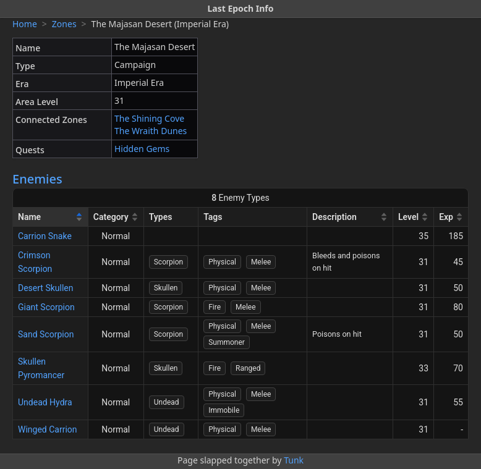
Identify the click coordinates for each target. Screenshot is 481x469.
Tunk (294, 460)
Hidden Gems (141, 148)
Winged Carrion (47, 429)
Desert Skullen (46, 288)
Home (24, 24)
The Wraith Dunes (150, 131)
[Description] (350, 217)
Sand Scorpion (46, 334)
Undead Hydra (45, 402)
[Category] (116, 217)
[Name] (50, 217)
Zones (64, 24)
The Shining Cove (149, 118)
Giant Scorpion (46, 307)
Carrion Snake (45, 236)
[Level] (413, 217)
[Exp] (451, 217)
